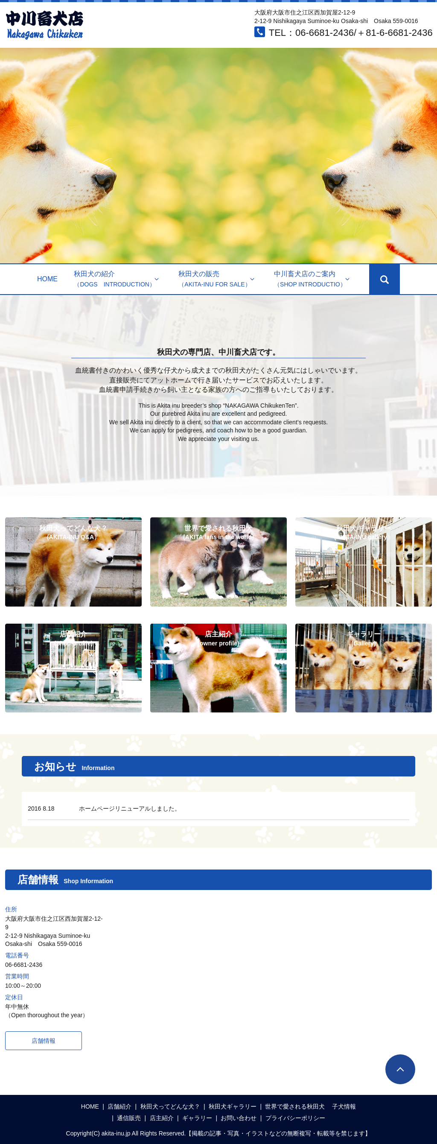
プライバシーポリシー (295, 1118)
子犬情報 (344, 1106)
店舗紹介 (119, 1106)
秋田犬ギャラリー (232, 1106)
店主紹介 (162, 1118)
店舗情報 (43, 1040)
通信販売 (129, 1118)
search (384, 279)
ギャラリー (197, 1118)
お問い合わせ (238, 1118)
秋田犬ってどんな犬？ (170, 1106)
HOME (47, 279)
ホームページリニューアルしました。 (130, 808)
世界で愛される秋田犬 (295, 1106)
